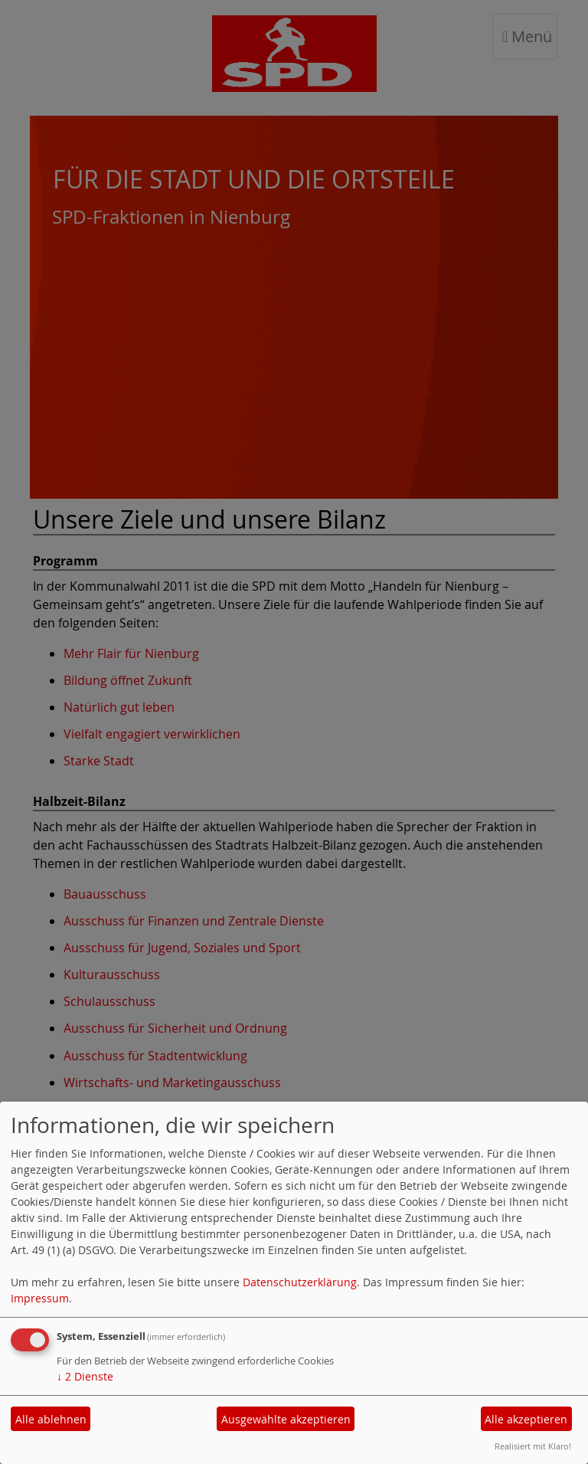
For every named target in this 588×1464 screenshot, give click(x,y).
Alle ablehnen (51, 1419)
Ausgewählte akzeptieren (286, 1419)
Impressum (40, 1298)
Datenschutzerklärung (300, 1282)
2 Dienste (85, 1376)
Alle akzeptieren (526, 1419)
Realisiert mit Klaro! (533, 1446)
